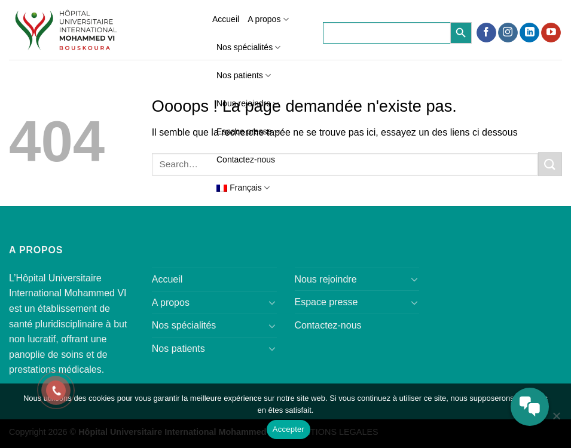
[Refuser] (556, 419)
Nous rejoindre (247, 103)
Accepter (288, 429)
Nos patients (243, 75)
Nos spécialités (248, 47)
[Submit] (550, 164)
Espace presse (248, 131)
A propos (268, 19)
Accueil (225, 19)
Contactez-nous (245, 159)
